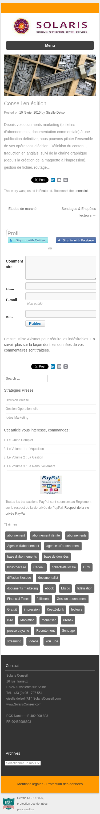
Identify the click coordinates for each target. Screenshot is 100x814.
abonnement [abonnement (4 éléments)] (16, 535)
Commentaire (14, 264)
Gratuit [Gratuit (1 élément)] (12, 609)
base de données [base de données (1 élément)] (56, 556)
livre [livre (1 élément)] (10, 620)
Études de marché (20, 209)
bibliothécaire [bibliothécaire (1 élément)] (16, 567)
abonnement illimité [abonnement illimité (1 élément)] (46, 535)
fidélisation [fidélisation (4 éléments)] (85, 588)
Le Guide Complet (20, 440)
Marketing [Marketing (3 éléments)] (27, 620)
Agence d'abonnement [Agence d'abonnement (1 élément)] (23, 546)
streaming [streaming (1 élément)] (14, 641)
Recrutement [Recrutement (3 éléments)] (45, 630)
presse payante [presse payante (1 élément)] (18, 630)
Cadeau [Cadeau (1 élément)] (39, 567)
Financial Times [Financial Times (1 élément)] (18, 599)
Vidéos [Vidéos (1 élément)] (33, 641)
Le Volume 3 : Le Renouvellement (31, 466)
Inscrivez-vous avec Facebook (76, 240)
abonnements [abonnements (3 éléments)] (77, 535)
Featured (45, 191)
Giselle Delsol (55, 112)
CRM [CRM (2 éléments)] (86, 567)
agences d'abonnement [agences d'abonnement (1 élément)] (62, 546)
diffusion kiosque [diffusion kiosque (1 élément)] (19, 578)
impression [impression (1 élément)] (31, 609)
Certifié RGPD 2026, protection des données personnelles (32, 803)
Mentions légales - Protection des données (50, 784)
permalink (82, 191)
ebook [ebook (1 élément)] (49, 588)
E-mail (11, 300)
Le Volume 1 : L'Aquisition (25, 449)
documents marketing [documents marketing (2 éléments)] (22, 588)
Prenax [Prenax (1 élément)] (68, 620)
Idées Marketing (17, 417)
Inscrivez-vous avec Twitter (28, 240)
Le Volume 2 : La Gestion (25, 457)
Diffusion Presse (17, 400)
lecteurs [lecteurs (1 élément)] (76, 609)
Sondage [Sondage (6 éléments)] (68, 630)
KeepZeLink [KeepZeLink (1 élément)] (55, 609)
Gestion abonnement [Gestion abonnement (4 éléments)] (71, 599)
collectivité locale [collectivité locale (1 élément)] (64, 567)
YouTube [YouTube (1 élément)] (52, 641)
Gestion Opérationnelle (22, 409)
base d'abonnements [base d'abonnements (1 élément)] (22, 556)
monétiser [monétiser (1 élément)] (49, 620)
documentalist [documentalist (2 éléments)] (48, 578)
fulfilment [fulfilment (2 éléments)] (43, 599)
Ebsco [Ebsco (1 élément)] (65, 588)
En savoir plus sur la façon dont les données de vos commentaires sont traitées (49, 344)
